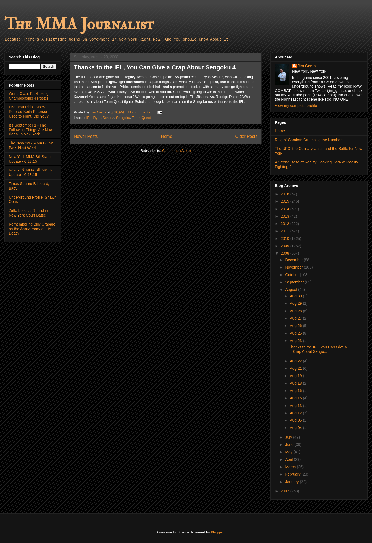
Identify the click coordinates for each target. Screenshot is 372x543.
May (289, 452)
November (294, 267)
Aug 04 (296, 427)
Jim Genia (307, 66)
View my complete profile (296, 105)
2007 (285, 491)
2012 (285, 223)
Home (166, 136)
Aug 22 (296, 361)
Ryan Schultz (103, 118)
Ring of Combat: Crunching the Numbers (309, 140)
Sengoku (123, 118)
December (294, 260)
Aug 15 (296, 398)
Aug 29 (296, 303)
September (295, 282)
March (291, 467)
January (292, 482)
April (289, 459)
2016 (285, 194)
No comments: (140, 112)
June (289, 444)
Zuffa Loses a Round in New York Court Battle (28, 212)
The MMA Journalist (79, 24)
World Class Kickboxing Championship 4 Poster (29, 95)
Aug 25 (296, 333)
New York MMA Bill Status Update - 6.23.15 (30, 159)
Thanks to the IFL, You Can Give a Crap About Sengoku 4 (155, 67)
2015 (285, 201)
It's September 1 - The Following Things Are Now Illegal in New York (31, 130)
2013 (285, 216)
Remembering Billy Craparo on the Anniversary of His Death (32, 229)
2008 (285, 253)
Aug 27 (296, 318)
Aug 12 (296, 413)
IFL (89, 118)
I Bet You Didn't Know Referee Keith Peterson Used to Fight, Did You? (29, 111)
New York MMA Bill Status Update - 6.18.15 (30, 172)
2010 (285, 238)
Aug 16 (296, 390)
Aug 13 (296, 405)
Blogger (217, 532)
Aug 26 (296, 325)
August (291, 289)
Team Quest (141, 118)
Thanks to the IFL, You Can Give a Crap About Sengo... (318, 349)
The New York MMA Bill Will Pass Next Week (32, 145)
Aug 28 (296, 311)
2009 (285, 246)
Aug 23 (296, 340)
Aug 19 (296, 376)
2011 (285, 231)
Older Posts (246, 136)
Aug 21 (296, 368)
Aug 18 (296, 383)
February (293, 474)
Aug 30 (296, 296)
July (289, 437)
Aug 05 (296, 420)
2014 (285, 209)
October (292, 275)
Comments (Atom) (176, 151)
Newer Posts (86, 136)
